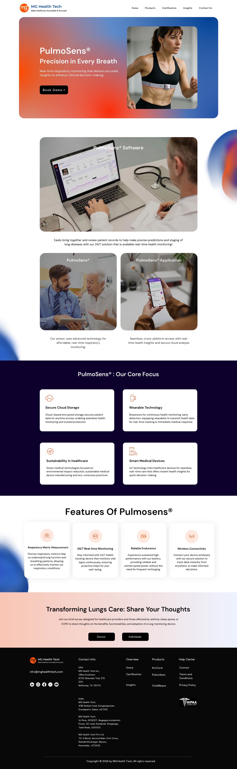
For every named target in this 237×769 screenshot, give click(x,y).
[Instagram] (38, 684)
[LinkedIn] (32, 684)
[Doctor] (101, 637)
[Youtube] (56, 684)
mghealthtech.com (50, 671)
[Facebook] (44, 684)
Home (129, 667)
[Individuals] (135, 637)
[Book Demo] (54, 89)
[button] (150, 8)
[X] (50, 684)
